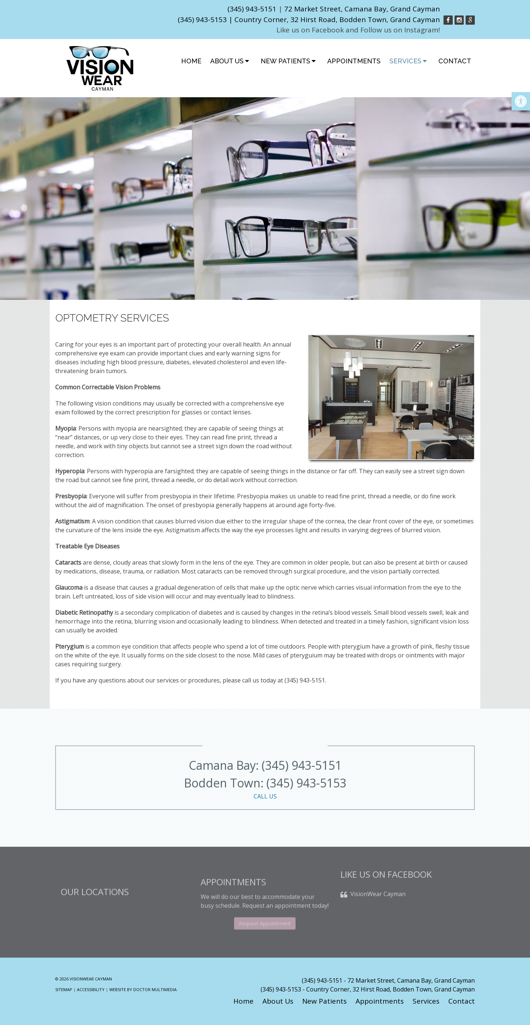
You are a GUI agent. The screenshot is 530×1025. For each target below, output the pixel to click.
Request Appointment (265, 937)
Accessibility (91, 989)
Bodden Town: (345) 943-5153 (265, 788)
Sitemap (63, 989)
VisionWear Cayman (378, 903)
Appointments (354, 61)
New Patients (285, 61)
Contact (454, 61)
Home (191, 61)
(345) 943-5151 (251, 9)
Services (405, 61)
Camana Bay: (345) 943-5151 (265, 765)
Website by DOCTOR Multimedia (143, 989)
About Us (227, 61)
